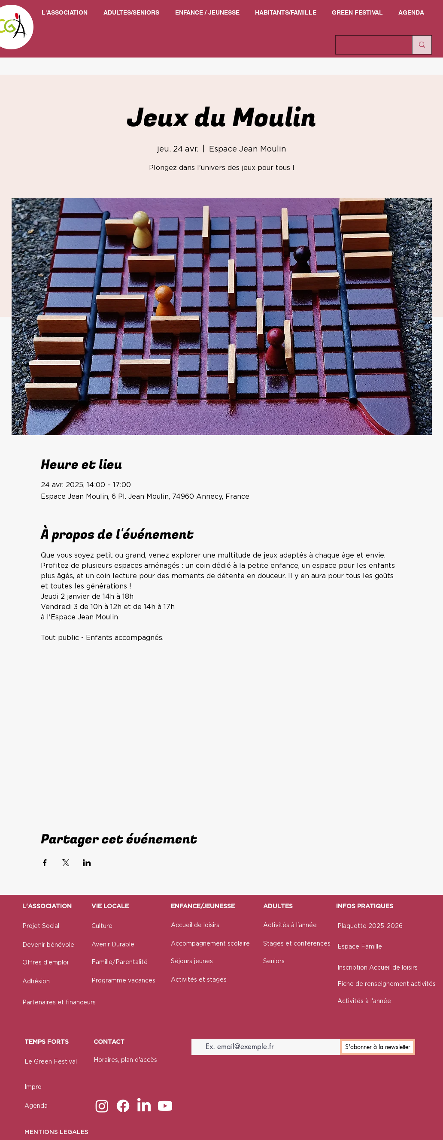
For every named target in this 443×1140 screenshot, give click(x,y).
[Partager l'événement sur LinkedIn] (87, 862)
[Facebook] (123, 1106)
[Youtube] (165, 1106)
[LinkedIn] (144, 1106)
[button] (64, 13)
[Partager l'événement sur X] (66, 862)
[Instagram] (102, 1106)
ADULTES (278, 907)
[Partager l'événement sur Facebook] (45, 862)
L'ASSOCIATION (47, 907)
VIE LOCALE (110, 907)
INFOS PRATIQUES (364, 907)
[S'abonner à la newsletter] (377, 1047)
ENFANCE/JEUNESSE (203, 907)
